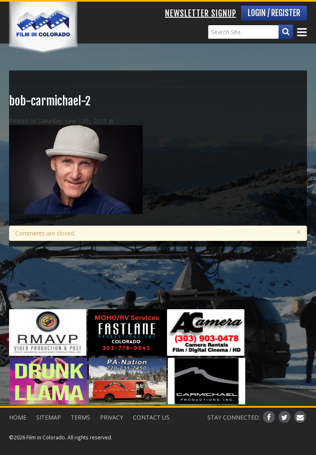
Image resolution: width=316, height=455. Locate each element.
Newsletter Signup (200, 13)
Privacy (111, 417)
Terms (80, 417)
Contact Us (151, 417)
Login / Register (274, 13)
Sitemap (48, 417)
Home (17, 417)
